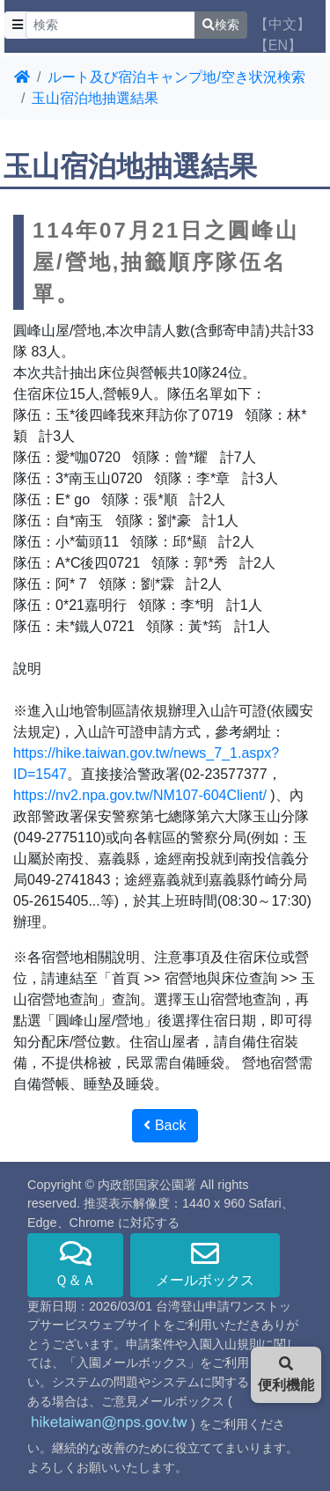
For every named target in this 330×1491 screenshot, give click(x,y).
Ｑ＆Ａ (75, 1263)
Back (164, 1125)
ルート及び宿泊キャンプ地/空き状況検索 (176, 77)
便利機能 (286, 1374)
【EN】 (278, 45)
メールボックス (205, 1263)
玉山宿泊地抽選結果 (95, 98)
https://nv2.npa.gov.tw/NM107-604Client (137, 795)
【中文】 (282, 24)
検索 (220, 25)
